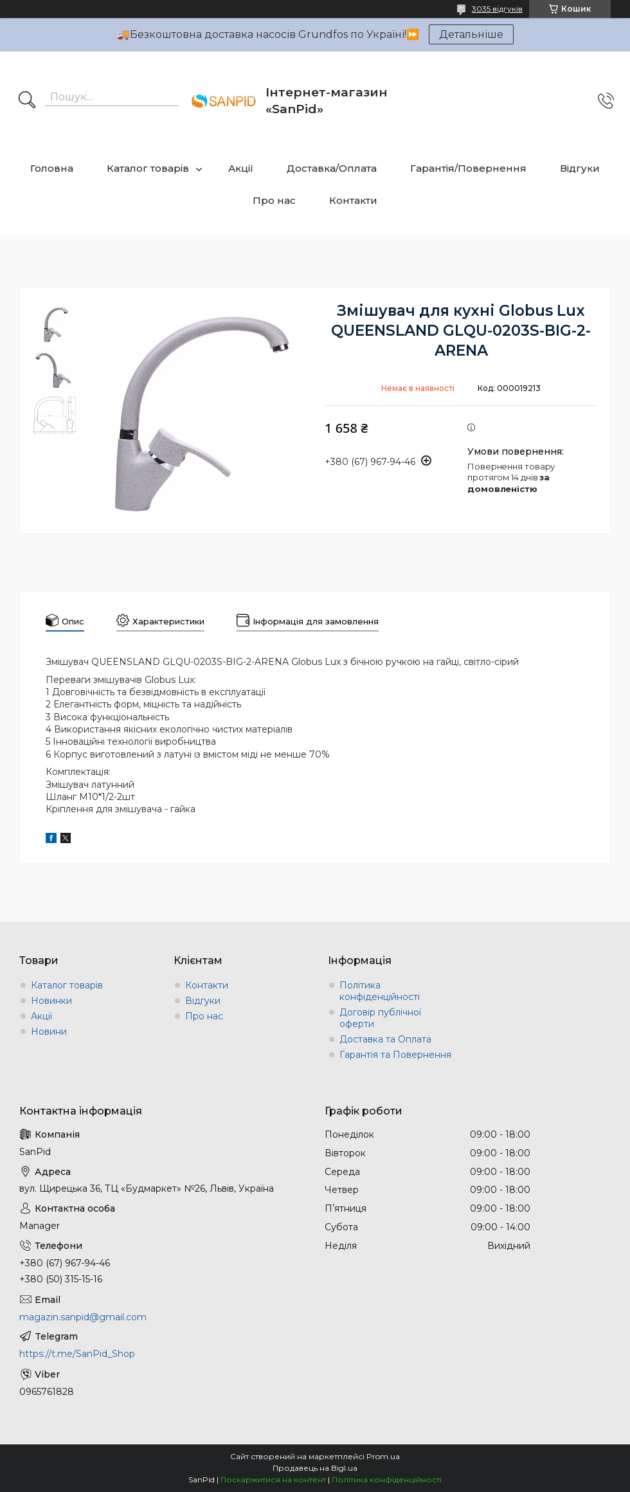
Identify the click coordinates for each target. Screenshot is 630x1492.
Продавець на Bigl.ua (315, 1468)
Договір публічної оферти (380, 1018)
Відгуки (580, 168)
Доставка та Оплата (385, 1039)
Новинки (51, 1000)
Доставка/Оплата (332, 168)
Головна (51, 168)
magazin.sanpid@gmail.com (83, 1317)
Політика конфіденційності (379, 991)
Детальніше (471, 34)
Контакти (353, 200)
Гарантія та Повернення (395, 1054)
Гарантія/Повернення (468, 168)
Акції (240, 168)
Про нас (274, 200)
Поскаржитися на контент (273, 1479)
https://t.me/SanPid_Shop (77, 1354)
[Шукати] (27, 101)
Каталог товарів (148, 168)
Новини (49, 1031)
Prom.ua (383, 1456)
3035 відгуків (497, 9)
